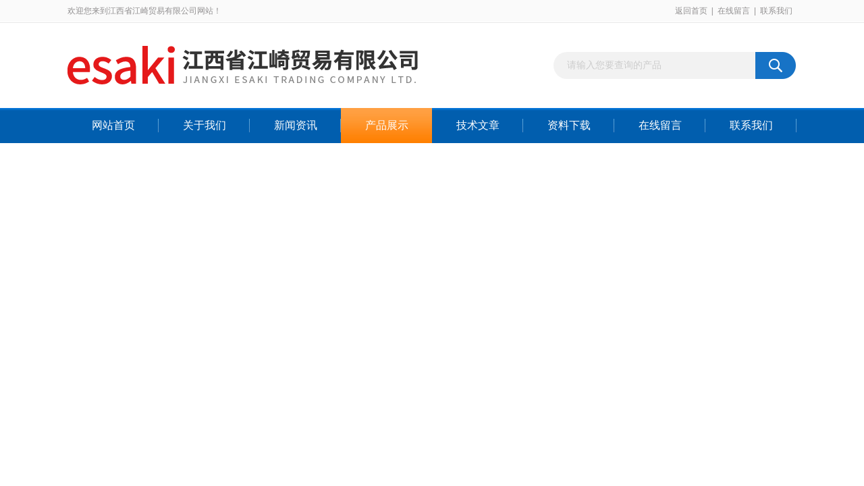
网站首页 (113, 125)
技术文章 (478, 125)
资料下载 (569, 125)
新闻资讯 (295, 125)
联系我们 (776, 11)
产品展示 (386, 125)
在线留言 (734, 11)
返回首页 (691, 11)
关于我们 (204, 125)
